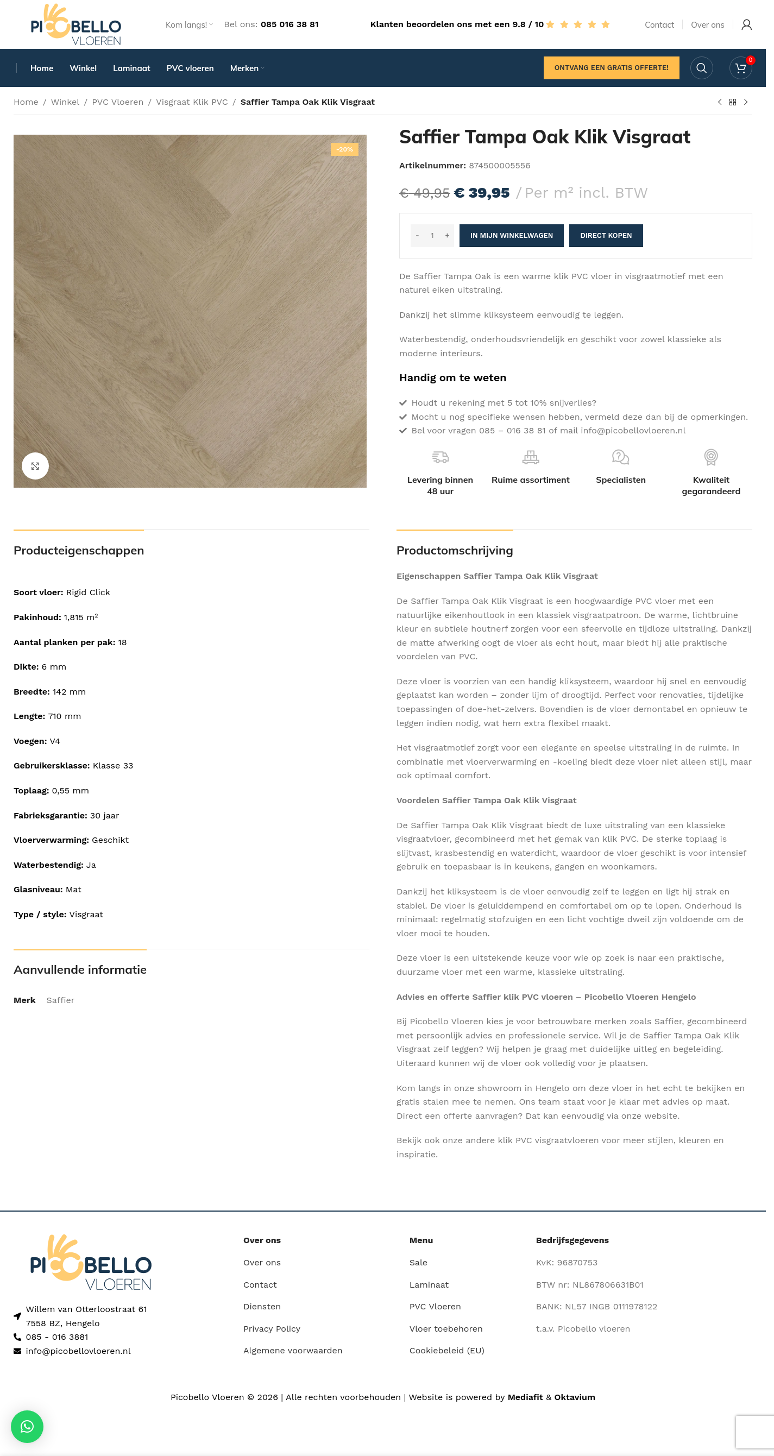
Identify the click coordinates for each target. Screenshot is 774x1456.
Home (26, 102)
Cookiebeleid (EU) (447, 1350)
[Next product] (745, 102)
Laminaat (429, 1284)
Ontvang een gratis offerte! (612, 68)
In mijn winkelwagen (511, 235)
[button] (27, 1426)
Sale (418, 1262)
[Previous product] (719, 102)
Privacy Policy (271, 1328)
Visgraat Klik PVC (192, 102)
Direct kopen (606, 235)
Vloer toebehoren (446, 1328)
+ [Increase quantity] (447, 235)
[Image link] (91, 1261)
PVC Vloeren (117, 102)
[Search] (702, 68)
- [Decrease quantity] (417, 235)
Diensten (262, 1306)
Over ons (262, 1262)
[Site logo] (76, 23)
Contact (260, 1284)
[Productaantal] (432, 235)
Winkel (65, 102)
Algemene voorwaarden (293, 1350)
